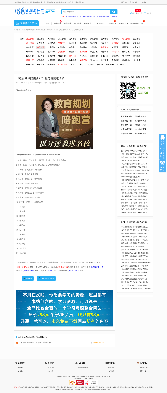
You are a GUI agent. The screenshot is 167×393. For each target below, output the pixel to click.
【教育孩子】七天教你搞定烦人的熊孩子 (136, 289)
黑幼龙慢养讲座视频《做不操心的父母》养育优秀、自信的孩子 (144, 233)
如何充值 (111, 371)
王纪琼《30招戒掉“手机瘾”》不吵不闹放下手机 (138, 170)
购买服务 (145, 2)
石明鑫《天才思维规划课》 (131, 160)
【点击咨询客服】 (27, 271)
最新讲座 (58, 23)
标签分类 (87, 23)
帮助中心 (65, 376)
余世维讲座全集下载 (103, 16)
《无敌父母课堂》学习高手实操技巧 (134, 186)
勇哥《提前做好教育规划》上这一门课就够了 (137, 154)
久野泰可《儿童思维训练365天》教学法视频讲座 (138, 266)
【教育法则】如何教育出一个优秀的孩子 (136, 263)
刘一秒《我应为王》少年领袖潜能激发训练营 (137, 285)
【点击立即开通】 (97, 267)
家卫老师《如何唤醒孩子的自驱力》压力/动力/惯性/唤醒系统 (143, 243)
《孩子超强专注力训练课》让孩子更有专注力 (137, 164)
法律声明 (59, 376)
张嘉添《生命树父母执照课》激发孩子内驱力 (137, 199)
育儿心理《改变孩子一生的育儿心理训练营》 (137, 206)
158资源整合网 (80, 376)
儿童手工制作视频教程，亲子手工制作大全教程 (138, 256)
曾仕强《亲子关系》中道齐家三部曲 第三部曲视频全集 (141, 230)
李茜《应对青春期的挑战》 (131, 177)
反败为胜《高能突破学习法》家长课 (134, 167)
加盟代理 (112, 23)
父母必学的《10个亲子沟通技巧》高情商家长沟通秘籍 (140, 151)
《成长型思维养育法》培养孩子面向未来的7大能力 (139, 269)
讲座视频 (25, 30)
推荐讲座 (67, 23)
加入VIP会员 (162, 153)
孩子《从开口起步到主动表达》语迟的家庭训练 (138, 209)
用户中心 (124, 2)
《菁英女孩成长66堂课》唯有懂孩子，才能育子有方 (140, 193)
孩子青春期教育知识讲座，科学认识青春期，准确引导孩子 (142, 240)
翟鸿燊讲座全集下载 (89, 16)
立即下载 (29, 278)
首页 (47, 23)
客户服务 (134, 2)
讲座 (50, 271)
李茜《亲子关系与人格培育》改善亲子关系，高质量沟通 (141, 272)
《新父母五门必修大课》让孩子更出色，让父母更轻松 (140, 237)
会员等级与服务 (83, 367)
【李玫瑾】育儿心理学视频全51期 (133, 276)
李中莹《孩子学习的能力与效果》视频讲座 (136, 282)
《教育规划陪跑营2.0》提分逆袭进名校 (35, 343)
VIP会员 (50, 371)
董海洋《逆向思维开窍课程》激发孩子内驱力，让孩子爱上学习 (144, 212)
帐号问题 (111, 367)
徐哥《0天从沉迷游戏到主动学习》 (133, 183)
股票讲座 (114, 16)
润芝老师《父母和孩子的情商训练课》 (135, 157)
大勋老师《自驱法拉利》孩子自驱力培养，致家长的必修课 (142, 203)
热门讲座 (77, 23)
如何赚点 (21, 371)
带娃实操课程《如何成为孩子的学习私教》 (136, 196)
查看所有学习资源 (47, 278)
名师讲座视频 (40, 30)
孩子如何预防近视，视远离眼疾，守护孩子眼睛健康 (140, 246)
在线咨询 (162, 140)
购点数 (149, 13)
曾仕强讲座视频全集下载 (73, 16)
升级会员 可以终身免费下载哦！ (132, 23)
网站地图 (72, 376)
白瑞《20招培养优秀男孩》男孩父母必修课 (136, 190)
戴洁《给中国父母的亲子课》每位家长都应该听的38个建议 (142, 173)
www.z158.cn (74, 271)
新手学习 (21, 367)
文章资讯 (100, 23)
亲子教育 (50, 30)
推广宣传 (137, 13)
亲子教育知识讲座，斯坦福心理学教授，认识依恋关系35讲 (142, 259)
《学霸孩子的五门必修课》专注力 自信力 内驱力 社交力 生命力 (144, 253)
